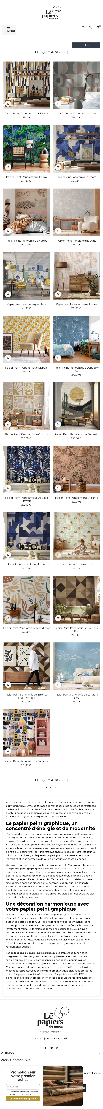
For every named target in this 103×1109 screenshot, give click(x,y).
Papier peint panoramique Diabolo (26, 367)
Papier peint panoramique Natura (26, 240)
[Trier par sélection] (36, 45)
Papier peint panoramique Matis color (26, 628)
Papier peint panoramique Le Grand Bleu (76, 696)
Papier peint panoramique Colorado (76, 434)
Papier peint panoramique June (76, 240)
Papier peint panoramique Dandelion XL (76, 369)
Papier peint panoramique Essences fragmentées (26, 696)
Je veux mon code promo (23, 1098)
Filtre (86, 45)
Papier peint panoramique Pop (77, 113)
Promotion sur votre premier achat (23, 1075)
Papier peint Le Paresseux (77, 564)
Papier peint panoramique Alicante (76, 497)
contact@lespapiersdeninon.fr (51, 1038)
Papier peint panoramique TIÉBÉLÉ (26, 113)
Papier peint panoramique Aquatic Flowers (26, 499)
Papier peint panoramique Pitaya (26, 177)
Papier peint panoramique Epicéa (76, 304)
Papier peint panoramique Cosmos (26, 434)
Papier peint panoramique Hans (26, 304)
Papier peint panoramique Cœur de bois (76, 630)
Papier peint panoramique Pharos (76, 177)
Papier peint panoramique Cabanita (26, 761)
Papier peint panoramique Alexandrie (26, 564)
